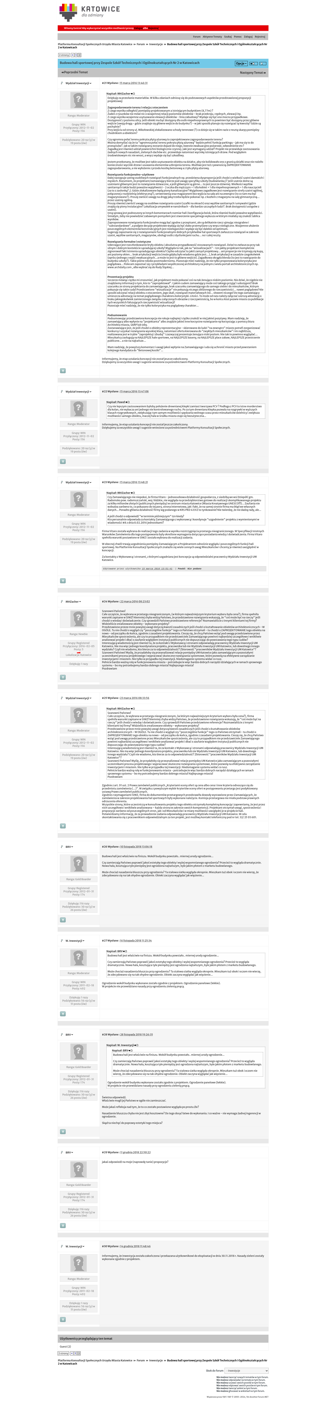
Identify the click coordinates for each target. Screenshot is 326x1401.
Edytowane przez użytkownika (122, 569)
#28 (104, 1035)
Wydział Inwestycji (77, 83)
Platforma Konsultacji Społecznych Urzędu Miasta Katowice (95, 44)
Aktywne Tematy (212, 36)
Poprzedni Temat (76, 72)
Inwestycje (156, 44)
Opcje (240, 63)
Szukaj (228, 36)
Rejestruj (153, 28)
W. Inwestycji (74, 941)
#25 (104, 698)
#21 (104, 83)
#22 (104, 391)
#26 (104, 847)
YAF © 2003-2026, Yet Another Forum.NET (248, 1397)
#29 (104, 1153)
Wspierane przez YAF (216, 1397)
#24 (104, 602)
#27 (104, 941)
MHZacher (72, 602)
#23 (104, 482)
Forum (196, 36)
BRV (68, 847)
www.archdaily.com (119, 267)
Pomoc (238, 36)
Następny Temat (251, 73)
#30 (104, 1246)
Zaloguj (138, 28)
